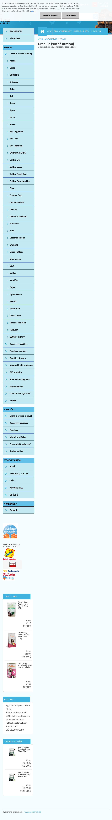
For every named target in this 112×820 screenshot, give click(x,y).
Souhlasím (71, 15)
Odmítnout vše (50, 15)
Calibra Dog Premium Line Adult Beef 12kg (23, 636)
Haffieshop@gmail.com (16, 722)
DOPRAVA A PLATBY (81, 31)
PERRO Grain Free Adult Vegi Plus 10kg (24, 749)
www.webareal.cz (32, 811)
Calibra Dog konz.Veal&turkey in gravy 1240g (25, 665)
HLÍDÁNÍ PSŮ (96, 31)
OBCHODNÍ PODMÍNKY (63, 31)
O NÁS (49, 31)
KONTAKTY (46, 38)
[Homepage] (43, 31)
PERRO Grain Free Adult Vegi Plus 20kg (24, 774)
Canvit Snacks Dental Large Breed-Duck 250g (23, 605)
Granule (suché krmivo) (55, 38)
